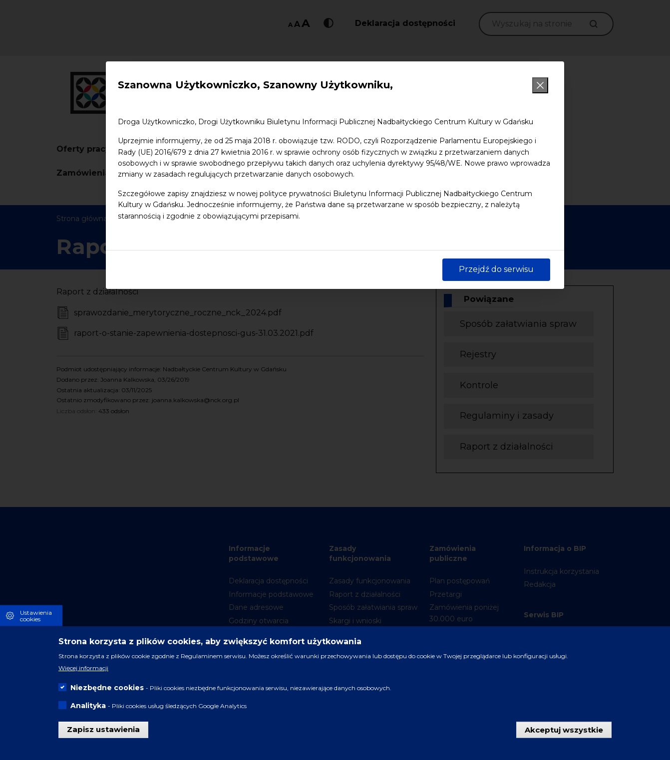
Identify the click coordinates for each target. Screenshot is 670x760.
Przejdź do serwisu (496, 269)
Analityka (88, 709)
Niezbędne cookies (107, 691)
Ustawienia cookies (36, 619)
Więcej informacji (83, 671)
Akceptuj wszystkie (564, 733)
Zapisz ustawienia (103, 733)
